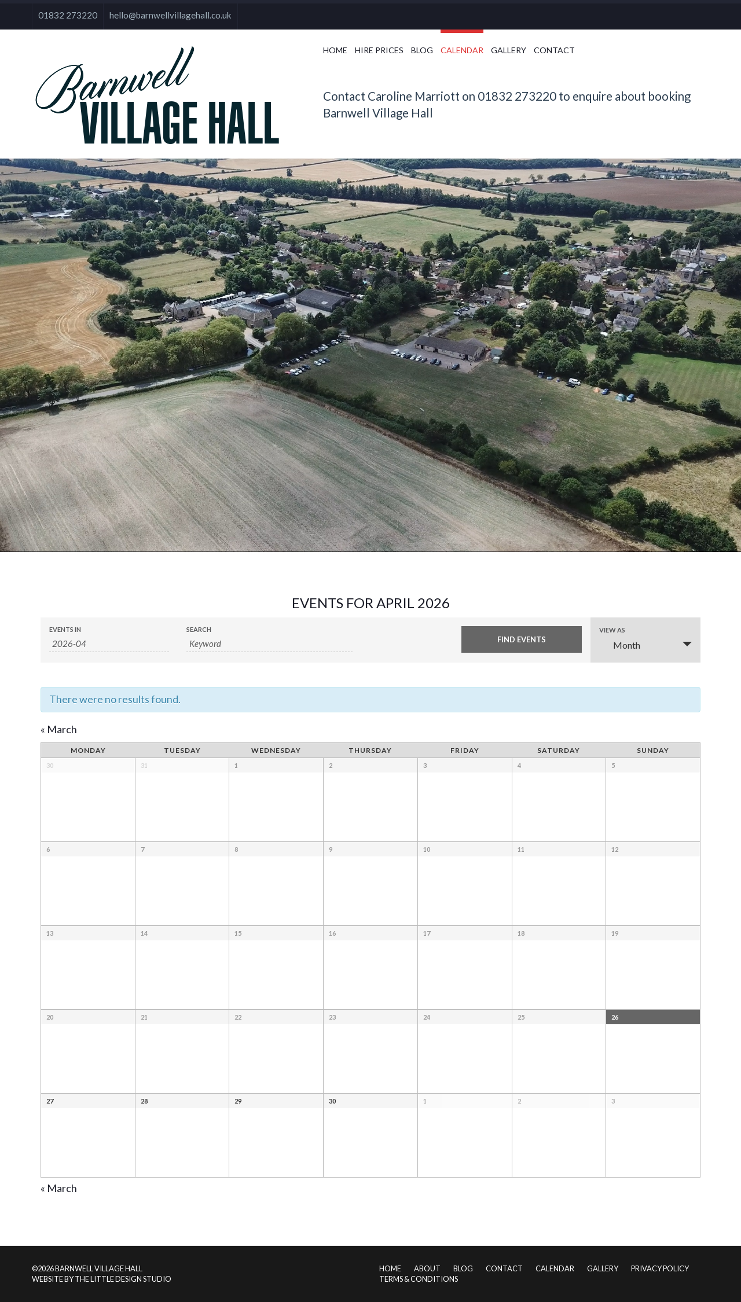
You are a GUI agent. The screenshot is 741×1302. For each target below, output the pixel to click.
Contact (554, 50)
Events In (65, 629)
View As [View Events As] (612, 630)
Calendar (462, 50)
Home (335, 50)
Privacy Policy (660, 1268)
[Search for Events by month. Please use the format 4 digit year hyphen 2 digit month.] (109, 643)
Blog (422, 50)
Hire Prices (379, 50)
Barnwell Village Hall (98, 1268)
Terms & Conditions (418, 1278)
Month (619, 644)
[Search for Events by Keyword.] (269, 643)
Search (198, 629)
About (427, 1268)
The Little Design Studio (123, 1278)
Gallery (508, 50)
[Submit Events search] (521, 639)
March (59, 729)
